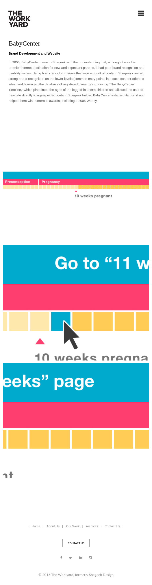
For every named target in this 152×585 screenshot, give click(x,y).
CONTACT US (76, 543)
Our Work (73, 526)
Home (36, 526)
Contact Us (112, 526)
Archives (92, 526)
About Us (52, 526)
